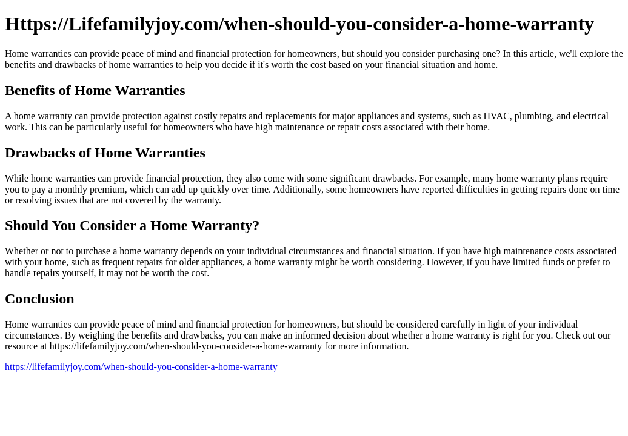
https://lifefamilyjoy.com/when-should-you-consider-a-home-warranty (141, 367)
